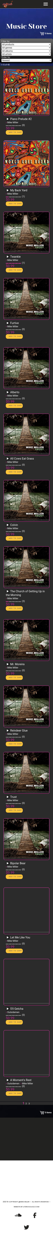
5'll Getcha (16, 1008)
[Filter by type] (26, 44)
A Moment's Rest (20, 1080)
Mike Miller (12, 122)
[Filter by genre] (26, 47)
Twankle (15, 256)
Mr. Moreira (17, 664)
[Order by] (26, 60)
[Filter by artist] (26, 54)
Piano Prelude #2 (21, 119)
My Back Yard (18, 190)
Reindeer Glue (19, 730)
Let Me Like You (20, 937)
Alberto (14, 392)
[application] (8, 120)
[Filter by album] (26, 51)
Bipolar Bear (17, 863)
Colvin (14, 525)
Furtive (14, 323)
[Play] (7, 119)
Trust (13, 797)
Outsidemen (13, 1012)
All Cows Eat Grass (22, 458)
